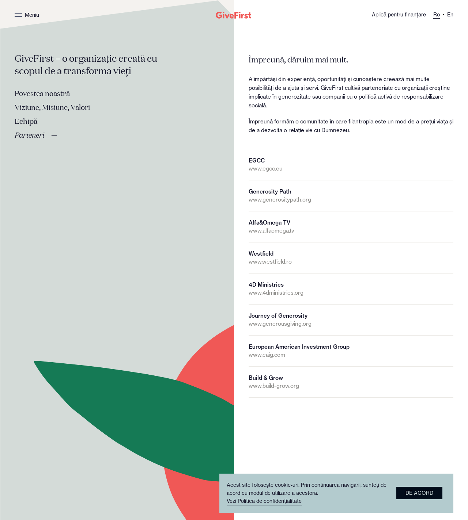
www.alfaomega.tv (271, 230)
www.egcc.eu (265, 168)
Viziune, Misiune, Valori (52, 107)
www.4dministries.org (276, 292)
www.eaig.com (267, 354)
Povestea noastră (42, 94)
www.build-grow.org (274, 385)
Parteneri (29, 135)
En (450, 14)
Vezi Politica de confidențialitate (264, 501)
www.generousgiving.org (280, 323)
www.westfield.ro (270, 261)
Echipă (26, 121)
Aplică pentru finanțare (399, 14)
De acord (419, 493)
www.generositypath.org (280, 199)
